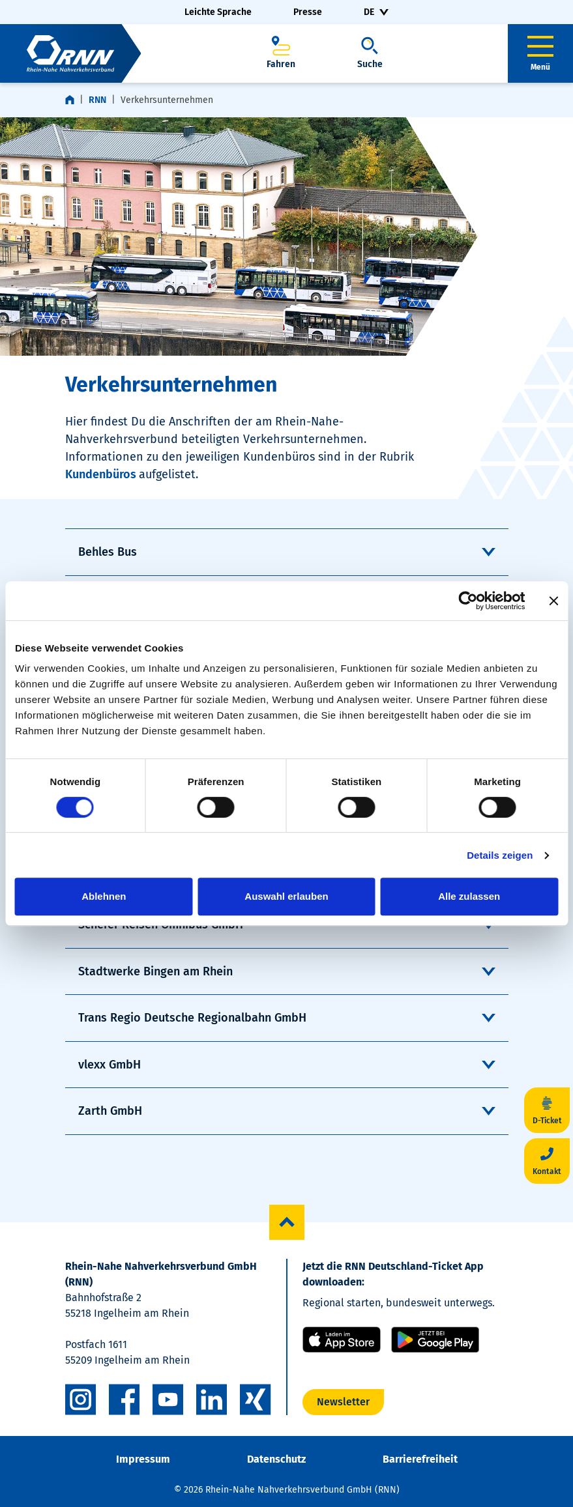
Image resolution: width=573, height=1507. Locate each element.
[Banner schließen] (553, 600)
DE (369, 12)
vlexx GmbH (109, 1064)
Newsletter (343, 1402)
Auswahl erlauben (286, 896)
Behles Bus (107, 552)
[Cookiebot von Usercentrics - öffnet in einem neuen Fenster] (468, 600)
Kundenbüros (102, 474)
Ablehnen (103, 896)
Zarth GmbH (110, 1111)
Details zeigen (500, 855)
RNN (97, 100)
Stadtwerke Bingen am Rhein (155, 971)
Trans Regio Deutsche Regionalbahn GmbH (192, 1018)
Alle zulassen (469, 896)
